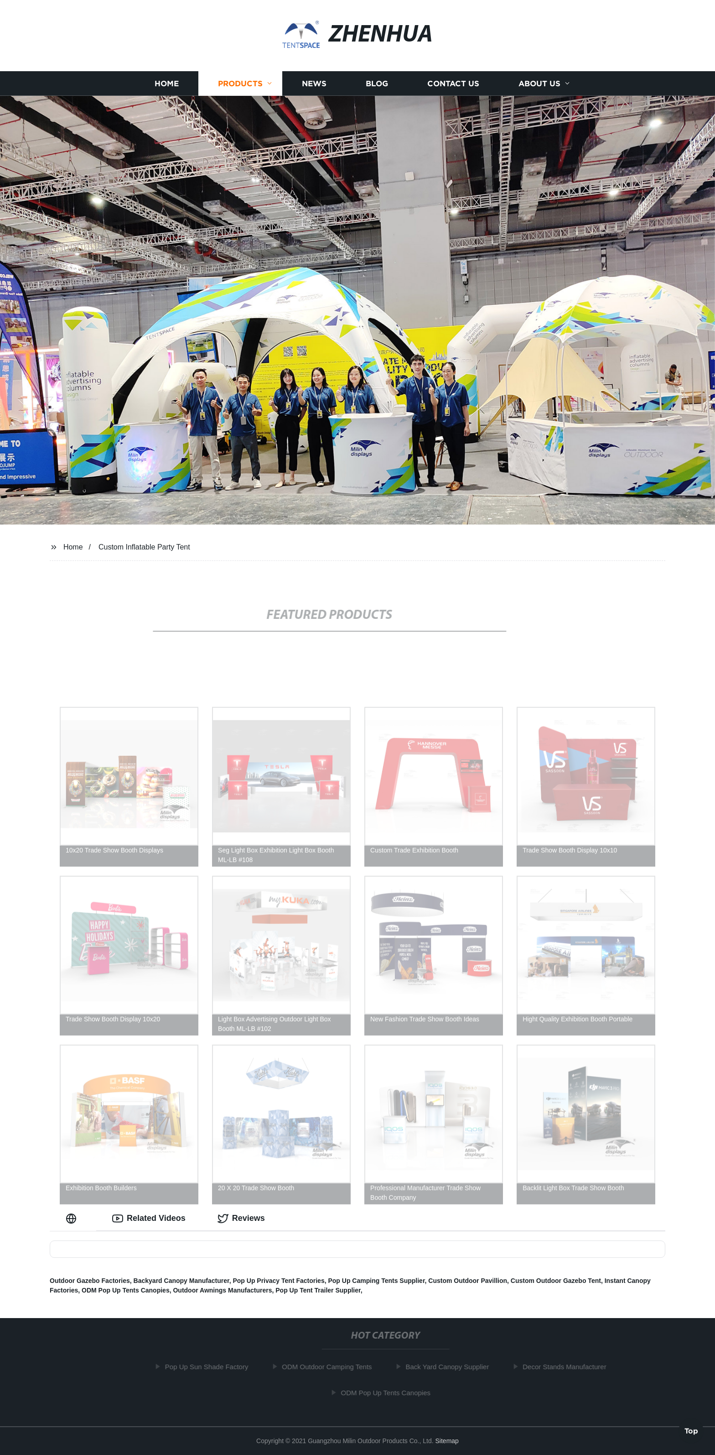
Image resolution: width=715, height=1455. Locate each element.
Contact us (453, 83)
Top (691, 1431)
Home (167, 83)
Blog (377, 83)
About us (539, 83)
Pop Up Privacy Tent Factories (278, 1280)
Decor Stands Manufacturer (569, 1367)
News (314, 83)
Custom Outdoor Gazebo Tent (556, 1280)
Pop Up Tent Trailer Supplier (317, 1290)
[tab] (73, 1218)
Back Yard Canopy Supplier (451, 1367)
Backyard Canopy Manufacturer (181, 1280)
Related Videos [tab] (149, 1218)
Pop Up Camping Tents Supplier (376, 1280)
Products (240, 83)
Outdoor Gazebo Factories (90, 1280)
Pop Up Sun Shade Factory (211, 1367)
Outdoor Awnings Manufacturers (222, 1290)
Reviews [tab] (241, 1218)
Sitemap (447, 1441)
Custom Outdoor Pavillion (467, 1280)
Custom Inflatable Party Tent (144, 547)
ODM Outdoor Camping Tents (331, 1367)
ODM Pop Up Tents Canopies (126, 1290)
